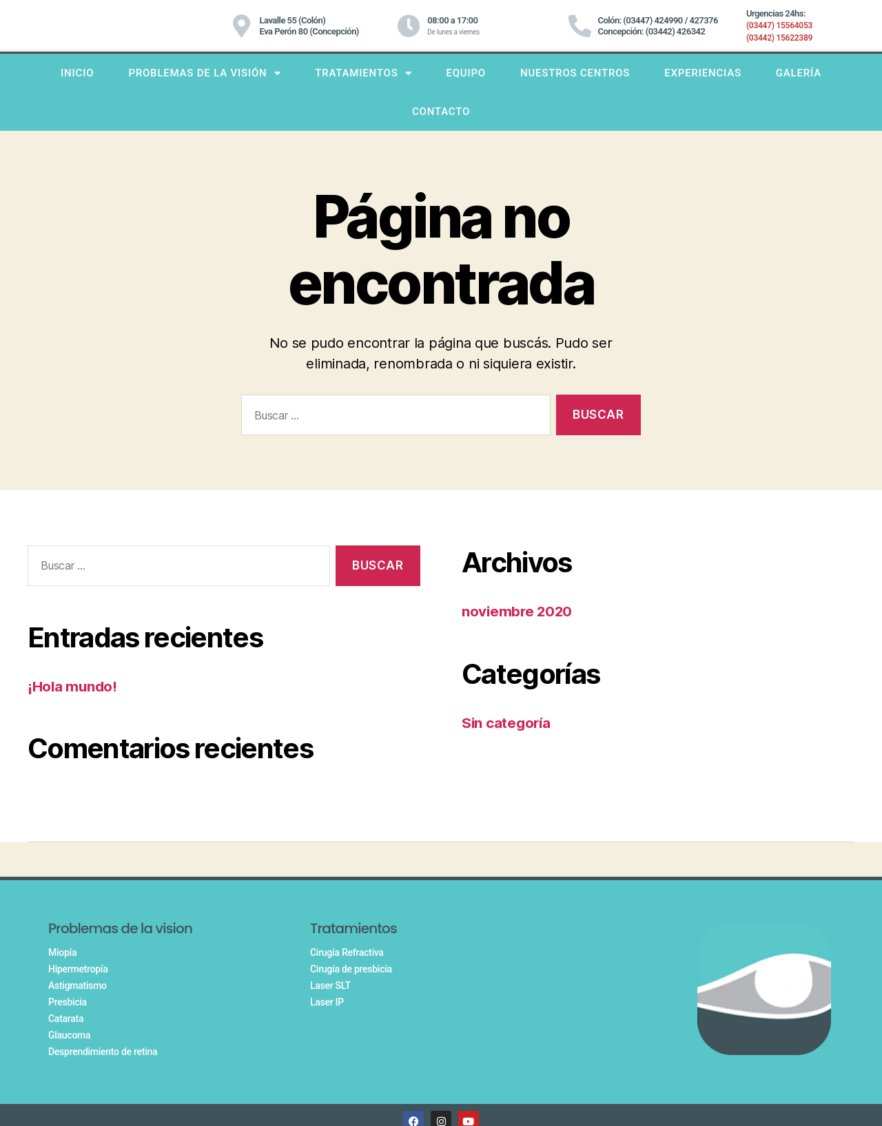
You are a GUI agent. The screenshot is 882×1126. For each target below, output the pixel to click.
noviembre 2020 (518, 611)
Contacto (441, 111)
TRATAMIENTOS (363, 73)
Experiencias (702, 73)
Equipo (466, 73)
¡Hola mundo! (73, 686)
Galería (798, 73)
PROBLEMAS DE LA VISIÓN (204, 73)
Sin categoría (507, 722)
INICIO (77, 73)
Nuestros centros (575, 73)
